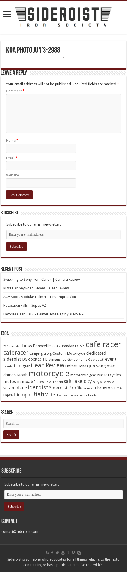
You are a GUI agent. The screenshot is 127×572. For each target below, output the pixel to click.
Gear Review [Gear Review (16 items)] (47, 365)
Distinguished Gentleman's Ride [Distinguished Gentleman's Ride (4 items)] (70, 359)
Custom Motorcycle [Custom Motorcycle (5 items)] (68, 353)
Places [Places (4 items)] (39, 382)
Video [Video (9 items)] (51, 395)
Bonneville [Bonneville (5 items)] (42, 346)
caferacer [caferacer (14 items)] (15, 352)
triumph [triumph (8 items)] (21, 395)
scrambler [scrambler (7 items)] (13, 388)
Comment (15, 91)
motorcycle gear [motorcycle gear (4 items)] (83, 375)
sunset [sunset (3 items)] (88, 388)
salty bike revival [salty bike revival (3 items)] (104, 382)
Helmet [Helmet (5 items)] (71, 366)
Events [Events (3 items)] (8, 366)
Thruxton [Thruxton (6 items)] (103, 388)
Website (12, 175)
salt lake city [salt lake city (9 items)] (78, 381)
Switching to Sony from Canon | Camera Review (41, 279)
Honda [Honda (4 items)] (83, 366)
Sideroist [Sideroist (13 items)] (36, 387)
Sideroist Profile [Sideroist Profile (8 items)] (66, 388)
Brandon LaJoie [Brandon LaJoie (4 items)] (73, 346)
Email (11, 158)
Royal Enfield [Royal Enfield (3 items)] (54, 382)
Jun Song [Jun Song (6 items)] (97, 365)
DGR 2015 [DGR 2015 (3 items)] (38, 359)
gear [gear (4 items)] (26, 366)
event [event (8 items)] (111, 359)
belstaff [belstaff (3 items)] (16, 346)
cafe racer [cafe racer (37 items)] (103, 344)
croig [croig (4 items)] (48, 353)
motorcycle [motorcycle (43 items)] (49, 373)
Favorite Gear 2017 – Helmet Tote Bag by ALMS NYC (44, 314)
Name (12, 140)
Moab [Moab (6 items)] (22, 374)
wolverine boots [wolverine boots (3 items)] (85, 395)
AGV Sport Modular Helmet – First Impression (39, 297)
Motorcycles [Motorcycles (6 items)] (109, 374)
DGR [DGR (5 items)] (26, 359)
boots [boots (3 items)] (55, 346)
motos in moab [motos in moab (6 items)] (18, 381)
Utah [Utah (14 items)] (37, 394)
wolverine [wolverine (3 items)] (66, 395)
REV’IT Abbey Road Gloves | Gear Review (36, 288)
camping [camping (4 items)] (36, 353)
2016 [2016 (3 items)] (6, 346)
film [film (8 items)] (18, 365)
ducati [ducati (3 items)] (99, 359)
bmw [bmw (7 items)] (27, 345)
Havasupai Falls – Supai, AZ (24, 305)
